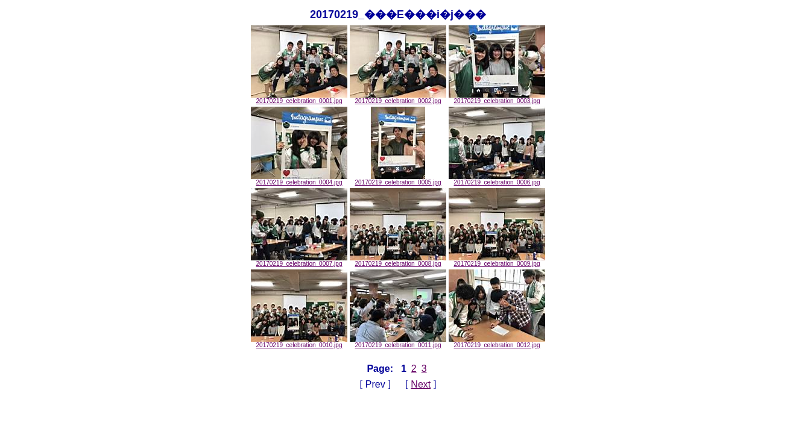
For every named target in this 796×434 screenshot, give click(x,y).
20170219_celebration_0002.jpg (398, 98)
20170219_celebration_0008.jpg (398, 261)
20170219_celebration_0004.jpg (299, 180)
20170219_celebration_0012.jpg (497, 342)
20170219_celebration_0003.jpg (497, 98)
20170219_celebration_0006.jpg (497, 180)
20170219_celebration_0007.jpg (299, 261)
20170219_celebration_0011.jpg (398, 342)
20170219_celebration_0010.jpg (299, 342)
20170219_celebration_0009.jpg (497, 261)
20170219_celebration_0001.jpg (299, 98)
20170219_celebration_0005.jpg (398, 180)
